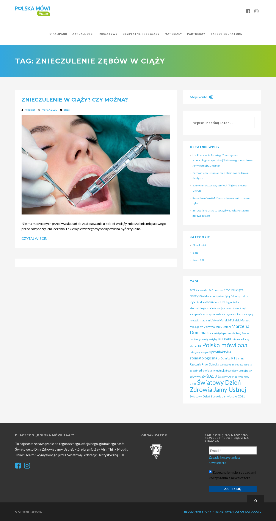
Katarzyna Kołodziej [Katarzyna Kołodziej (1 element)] (213, 314)
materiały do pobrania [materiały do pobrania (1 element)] (221, 333)
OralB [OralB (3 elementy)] (226, 339)
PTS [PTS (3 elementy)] (234, 358)
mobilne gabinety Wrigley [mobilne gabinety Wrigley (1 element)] (203, 339)
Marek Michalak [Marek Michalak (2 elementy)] (230, 320)
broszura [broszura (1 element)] (218, 290)
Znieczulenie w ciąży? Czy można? (75, 100)
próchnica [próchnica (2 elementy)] (224, 358)
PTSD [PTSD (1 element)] (241, 358)
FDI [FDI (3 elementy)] (222, 302)
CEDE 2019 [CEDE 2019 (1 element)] (229, 290)
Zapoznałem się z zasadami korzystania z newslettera (232, 475)
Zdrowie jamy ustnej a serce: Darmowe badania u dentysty (221, 175)
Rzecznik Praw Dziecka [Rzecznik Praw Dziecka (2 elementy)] (204, 364)
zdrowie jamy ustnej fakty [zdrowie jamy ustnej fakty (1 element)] (238, 370)
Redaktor (30, 109)
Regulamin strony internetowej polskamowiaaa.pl (222, 511)
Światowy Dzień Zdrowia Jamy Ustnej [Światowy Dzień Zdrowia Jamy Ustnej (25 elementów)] (218, 386)
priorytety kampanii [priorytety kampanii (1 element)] (200, 352)
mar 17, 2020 (49, 109)
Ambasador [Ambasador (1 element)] (202, 290)
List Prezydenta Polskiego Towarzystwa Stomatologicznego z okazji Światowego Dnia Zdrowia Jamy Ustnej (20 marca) (223, 160)
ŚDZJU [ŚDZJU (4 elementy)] (211, 376)
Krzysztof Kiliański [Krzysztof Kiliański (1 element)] (233, 314)
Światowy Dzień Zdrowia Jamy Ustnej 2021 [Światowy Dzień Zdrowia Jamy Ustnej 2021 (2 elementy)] (217, 396)
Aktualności (199, 245)
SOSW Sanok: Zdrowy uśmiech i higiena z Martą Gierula (219, 188)
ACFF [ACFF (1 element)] (192, 290)
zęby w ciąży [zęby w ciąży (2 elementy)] (198, 376)
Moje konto (201, 97)
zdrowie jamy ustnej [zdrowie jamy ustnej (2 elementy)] (211, 370)
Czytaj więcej (34, 238)
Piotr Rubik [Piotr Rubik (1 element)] (195, 346)
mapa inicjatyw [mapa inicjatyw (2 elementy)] (209, 320)
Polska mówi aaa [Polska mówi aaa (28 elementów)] (225, 345)
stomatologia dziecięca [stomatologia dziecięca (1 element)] (231, 364)
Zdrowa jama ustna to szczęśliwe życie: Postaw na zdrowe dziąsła (221, 213)
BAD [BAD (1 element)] (211, 290)
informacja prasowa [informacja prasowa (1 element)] (222, 308)
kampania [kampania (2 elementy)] (196, 314)
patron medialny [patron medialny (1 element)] (240, 339)
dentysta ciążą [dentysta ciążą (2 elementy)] (221, 296)
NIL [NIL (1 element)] (220, 339)
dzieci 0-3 (198, 260)
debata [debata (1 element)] (207, 296)
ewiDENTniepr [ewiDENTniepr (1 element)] (211, 302)
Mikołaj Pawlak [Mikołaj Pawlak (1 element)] (241, 333)
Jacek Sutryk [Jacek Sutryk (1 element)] (240, 308)
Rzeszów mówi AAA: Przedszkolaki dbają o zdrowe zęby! (221, 200)
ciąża (67, 109)
